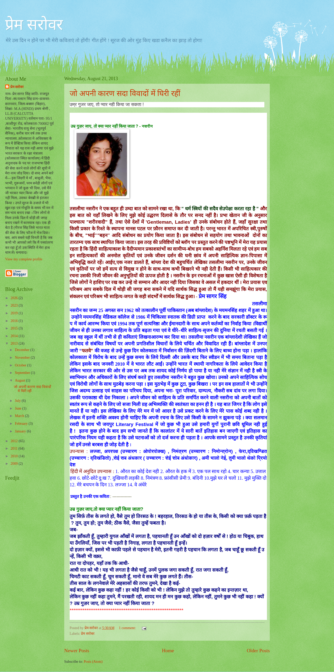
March (20, 416)
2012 (14, 441)
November (23, 357)
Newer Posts (76, 650)
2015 (14, 328)
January (21, 431)
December (22, 350)
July (18, 401)
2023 (14, 305)
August (20, 380)
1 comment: (128, 628)
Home (168, 650)
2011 (14, 448)
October (21, 365)
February (22, 423)
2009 (14, 464)
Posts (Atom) (93, 662)
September (23, 373)
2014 (14, 336)
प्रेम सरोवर (34, 24)
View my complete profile (23, 259)
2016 (14, 321)
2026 (14, 298)
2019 (14, 313)
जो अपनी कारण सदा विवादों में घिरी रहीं (125, 93)
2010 (14, 456)
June (18, 408)
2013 (14, 343)
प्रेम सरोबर (87, 634)
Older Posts (258, 650)
